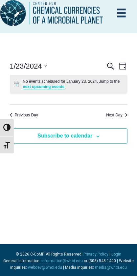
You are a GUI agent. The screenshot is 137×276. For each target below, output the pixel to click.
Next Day (116, 115)
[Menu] (121, 13)
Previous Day (24, 115)
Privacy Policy (95, 254)
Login (116, 254)
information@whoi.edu (62, 261)
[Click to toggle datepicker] (29, 66)
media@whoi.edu (111, 267)
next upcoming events (43, 86)
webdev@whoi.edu (45, 267)
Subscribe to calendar (64, 135)
